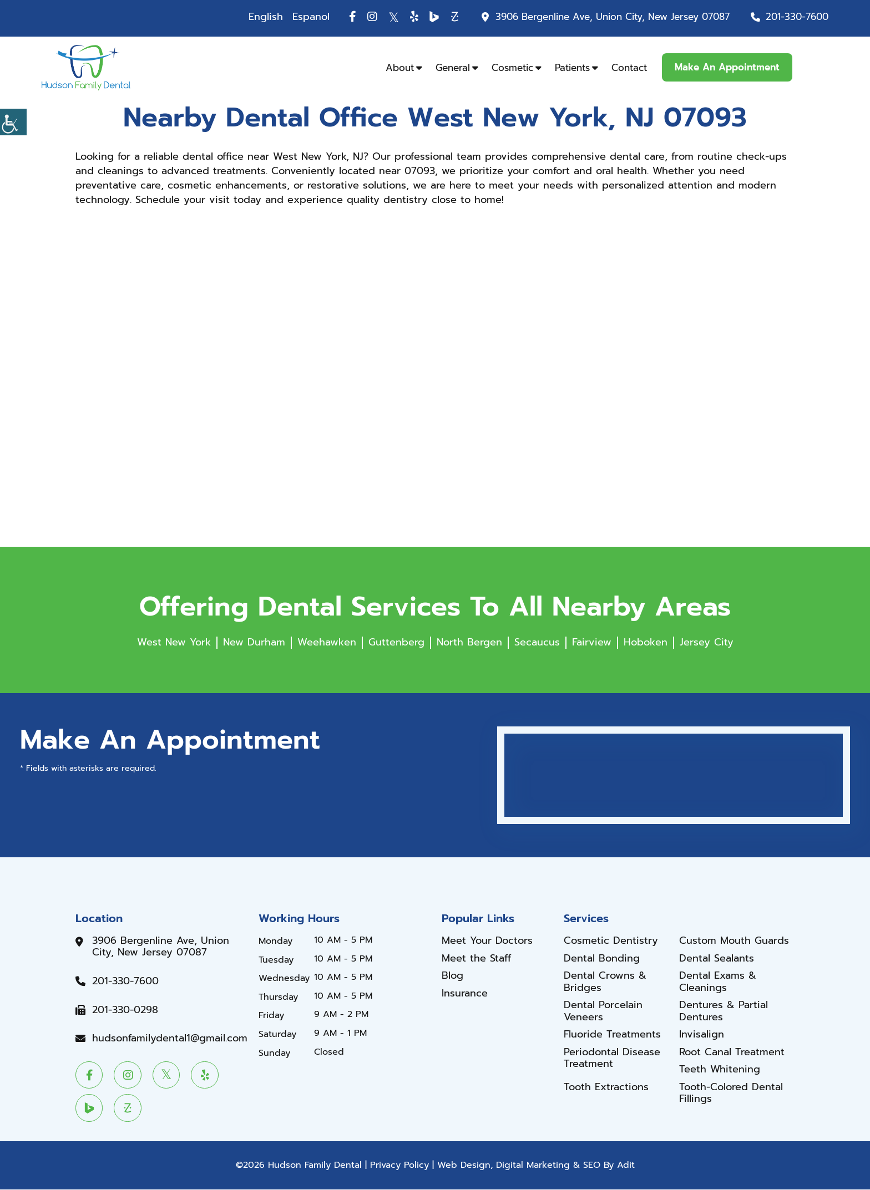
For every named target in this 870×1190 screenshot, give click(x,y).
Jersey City (707, 642)
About (400, 67)
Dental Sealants (716, 959)
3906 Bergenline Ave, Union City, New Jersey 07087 (612, 16)
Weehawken (326, 642)
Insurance (465, 994)
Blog (452, 976)
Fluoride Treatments (612, 1035)
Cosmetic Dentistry (611, 941)
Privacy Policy (399, 1166)
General (453, 67)
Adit (626, 1166)
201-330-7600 (797, 16)
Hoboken (645, 642)
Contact (629, 67)
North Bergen (469, 642)
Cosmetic (512, 67)
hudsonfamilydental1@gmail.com (169, 1039)
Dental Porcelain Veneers (603, 1011)
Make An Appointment (727, 67)
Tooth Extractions (606, 1087)
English (266, 16)
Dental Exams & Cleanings (717, 982)
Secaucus (537, 642)
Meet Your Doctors (487, 941)
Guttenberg (396, 642)
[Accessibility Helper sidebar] (13, 122)
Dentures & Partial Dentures (723, 1011)
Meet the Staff (476, 959)
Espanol (311, 16)
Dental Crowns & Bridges (605, 982)
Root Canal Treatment (732, 1052)
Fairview (591, 642)
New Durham (254, 642)
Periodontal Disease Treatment (612, 1058)
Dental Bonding (602, 959)
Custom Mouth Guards (734, 941)
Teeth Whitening (719, 1070)
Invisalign (701, 1035)
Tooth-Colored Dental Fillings (731, 1093)
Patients (572, 67)
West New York (174, 642)
